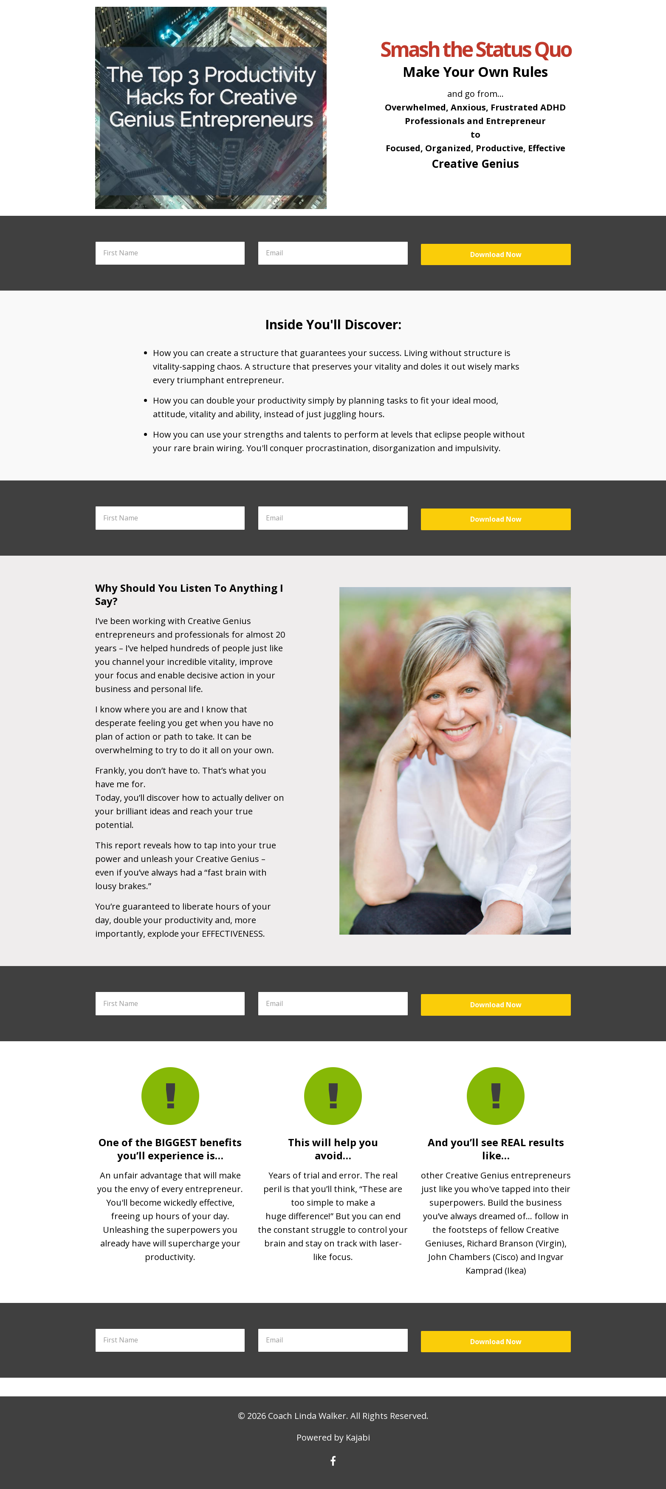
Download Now (496, 254)
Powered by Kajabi (333, 1437)
